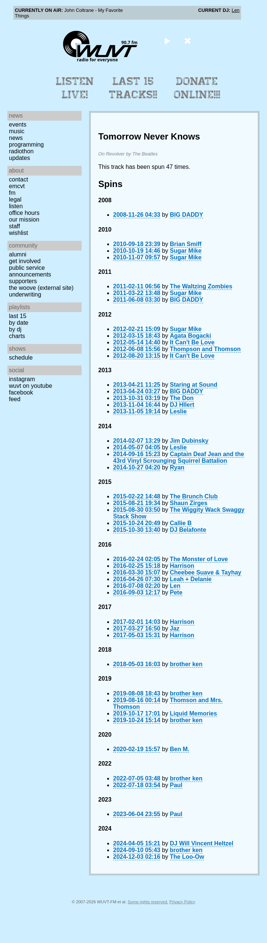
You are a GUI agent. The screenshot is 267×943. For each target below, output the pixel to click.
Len (236, 10)
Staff (14, 226)
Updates (19, 158)
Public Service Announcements (30, 271)
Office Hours (24, 213)
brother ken (186, 664)
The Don (182, 398)
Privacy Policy (182, 902)
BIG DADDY (186, 215)
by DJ (15, 329)
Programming (26, 144)
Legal (15, 199)
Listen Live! (75, 88)
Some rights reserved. (148, 902)
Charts (17, 336)
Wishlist (18, 233)
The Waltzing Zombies (201, 286)
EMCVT (17, 186)
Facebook (21, 392)
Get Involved (24, 261)
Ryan (177, 467)
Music (16, 131)
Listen (16, 206)
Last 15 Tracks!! (133, 88)
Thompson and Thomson (205, 349)
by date (18, 323)
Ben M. (179, 749)
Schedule (21, 357)
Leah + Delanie (191, 579)
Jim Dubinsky (189, 441)
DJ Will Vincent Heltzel (201, 843)
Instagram (22, 379)
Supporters (23, 281)
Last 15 (17, 316)
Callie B (181, 523)
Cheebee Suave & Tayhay (205, 572)
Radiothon (21, 151)
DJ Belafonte (188, 530)
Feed (14, 399)
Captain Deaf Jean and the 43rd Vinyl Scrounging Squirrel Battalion (178, 457)
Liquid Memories (193, 713)
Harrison (182, 566)
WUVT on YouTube (30, 386)
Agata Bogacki (190, 336)
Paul (176, 785)
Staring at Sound (193, 385)
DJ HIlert (182, 405)
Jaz (174, 628)
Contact (18, 179)
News (16, 138)
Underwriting (25, 294)
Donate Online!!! (197, 88)
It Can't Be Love (192, 342)
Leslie (178, 411)
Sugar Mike (185, 251)
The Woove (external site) (41, 288)
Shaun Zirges (188, 503)
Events (17, 124)
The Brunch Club (194, 496)
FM (12, 193)
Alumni (17, 254)
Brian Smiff (185, 244)
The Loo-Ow (187, 857)
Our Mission (24, 219)
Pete (176, 592)
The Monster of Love (199, 559)
